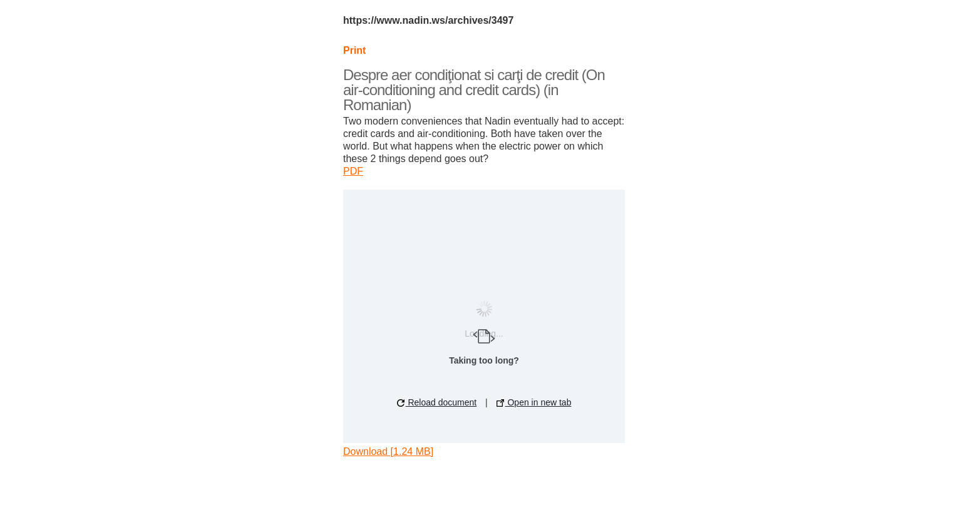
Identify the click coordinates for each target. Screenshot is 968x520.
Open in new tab (534, 402)
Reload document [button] (437, 402)
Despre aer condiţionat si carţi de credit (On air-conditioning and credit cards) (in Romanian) (474, 89)
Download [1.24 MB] (388, 451)
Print (354, 50)
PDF (353, 171)
